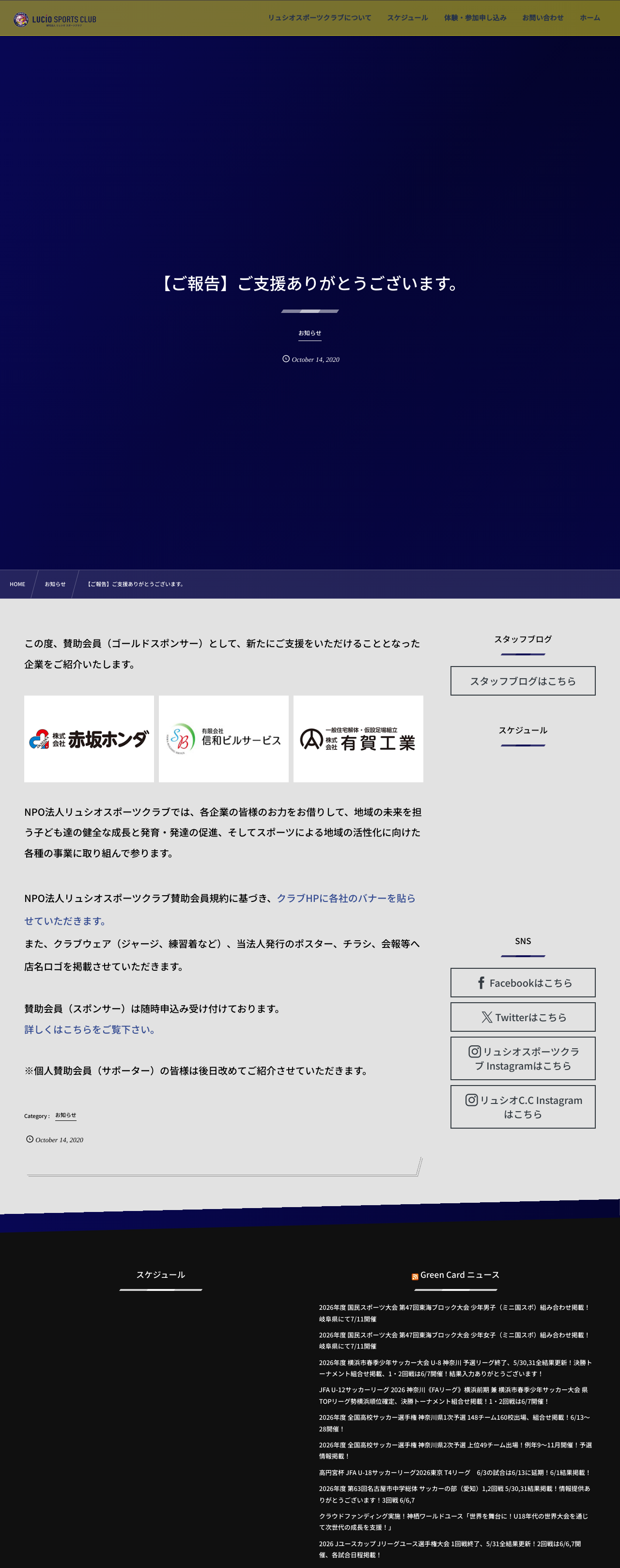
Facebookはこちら (531, 983)
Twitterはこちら (531, 1017)
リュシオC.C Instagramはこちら (531, 1107)
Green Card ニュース (460, 1269)
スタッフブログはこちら (523, 681)
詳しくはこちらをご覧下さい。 (92, 1029)
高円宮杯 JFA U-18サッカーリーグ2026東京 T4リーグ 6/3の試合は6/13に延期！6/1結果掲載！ (455, 1472)
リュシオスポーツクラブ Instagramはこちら (527, 1058)
